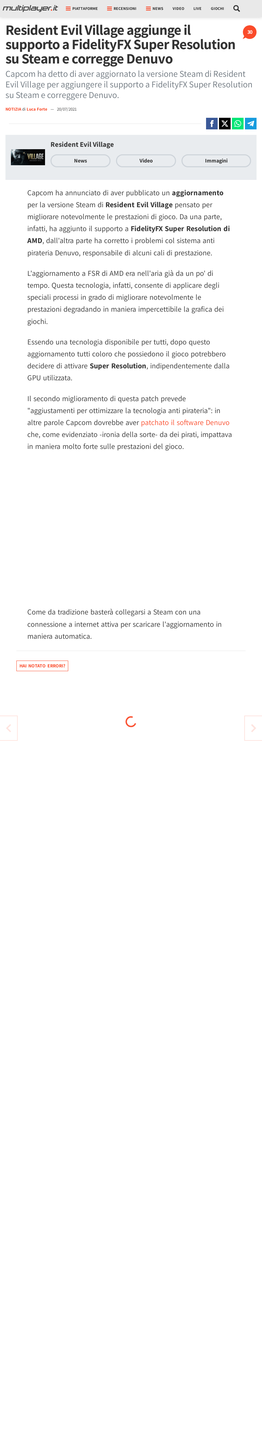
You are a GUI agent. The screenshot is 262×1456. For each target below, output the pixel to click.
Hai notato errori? (42, 666)
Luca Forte (37, 109)
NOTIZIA (13, 109)
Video (178, 8)
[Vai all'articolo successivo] (8, 728)
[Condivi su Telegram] (251, 123)
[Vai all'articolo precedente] (253, 728)
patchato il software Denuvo (185, 422)
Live (197, 8)
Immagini (216, 160)
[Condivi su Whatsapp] (238, 123)
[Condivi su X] (225, 123)
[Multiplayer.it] (30, 8)
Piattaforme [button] (82, 8)
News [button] (154, 8)
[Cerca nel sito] (237, 8)
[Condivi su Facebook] (212, 123)
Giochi (217, 8)
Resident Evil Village (82, 144)
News (80, 160)
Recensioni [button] (121, 8)
